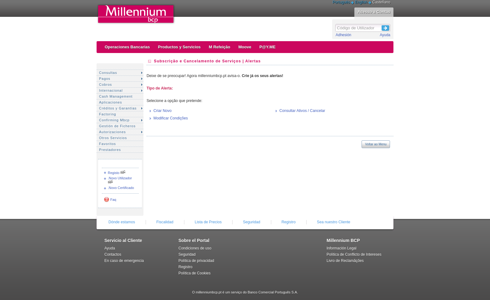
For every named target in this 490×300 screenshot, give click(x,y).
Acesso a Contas (374, 11)
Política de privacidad (196, 261)
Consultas (108, 73)
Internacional (111, 90)
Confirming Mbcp (114, 120)
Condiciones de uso (194, 248)
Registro (289, 222)
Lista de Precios (208, 222)
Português (341, 2)
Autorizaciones (112, 132)
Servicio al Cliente (123, 240)
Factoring (107, 114)
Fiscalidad (164, 222)
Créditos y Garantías (118, 108)
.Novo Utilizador (120, 178)
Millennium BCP (343, 240)
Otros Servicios (113, 138)
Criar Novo (162, 111)
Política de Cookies (194, 273)
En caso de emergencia (124, 261)
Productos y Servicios (179, 47)
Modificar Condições (170, 118)
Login (385, 27)
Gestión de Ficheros (117, 126)
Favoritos (107, 144)
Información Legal (341, 248)
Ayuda (385, 35)
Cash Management (115, 96)
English (361, 2)
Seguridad (251, 222)
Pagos (104, 78)
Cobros (105, 84)
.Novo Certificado (121, 188)
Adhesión (343, 35)
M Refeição (219, 47)
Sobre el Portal (193, 240)
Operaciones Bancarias (127, 47)
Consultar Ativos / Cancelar (302, 111)
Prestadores (110, 150)
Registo (113, 173)
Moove (244, 47)
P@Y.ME (267, 47)
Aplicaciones (110, 102)
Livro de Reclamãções (345, 261)
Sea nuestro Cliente (333, 222)
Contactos (112, 254)
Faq (113, 199)
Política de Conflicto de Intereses (354, 254)
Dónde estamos (121, 222)
